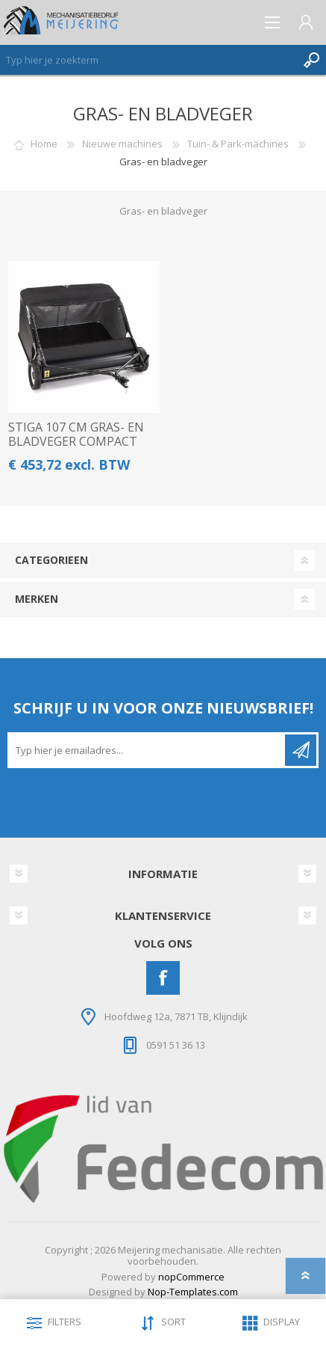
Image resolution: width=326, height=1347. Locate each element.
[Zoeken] (148, 60)
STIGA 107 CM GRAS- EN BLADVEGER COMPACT (76, 434)
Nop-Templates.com (193, 1291)
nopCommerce (191, 1276)
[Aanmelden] (147, 750)
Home (44, 143)
